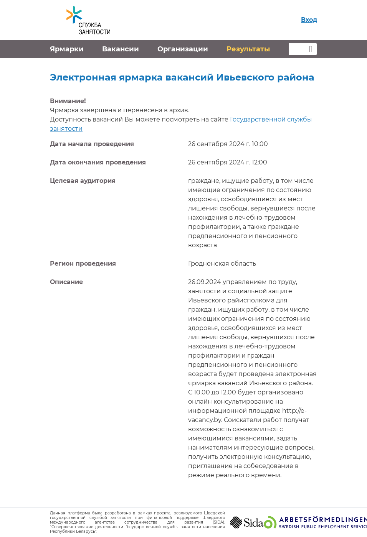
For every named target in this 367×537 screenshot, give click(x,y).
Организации (182, 49)
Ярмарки (67, 49)
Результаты (248, 49)
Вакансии (120, 49)
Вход (309, 19)
